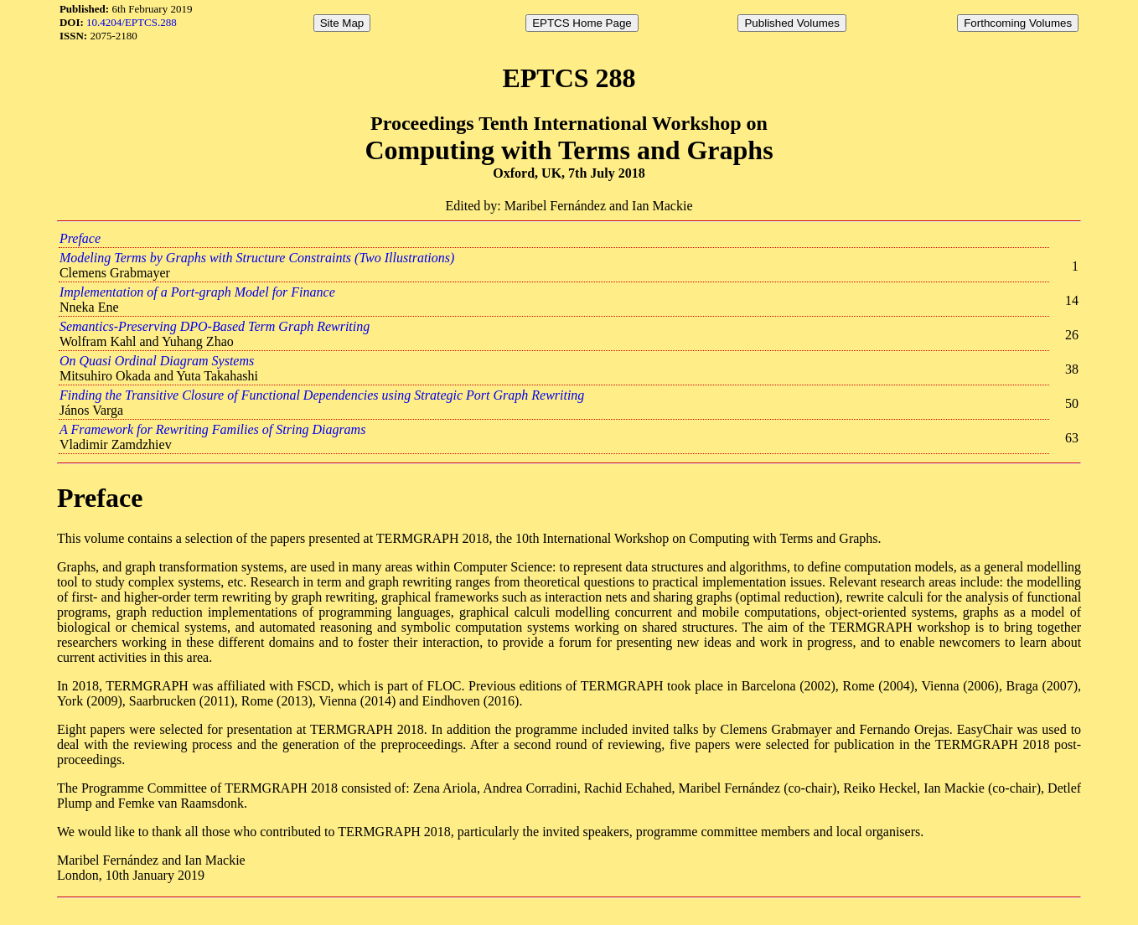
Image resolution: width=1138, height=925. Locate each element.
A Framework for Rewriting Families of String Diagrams (212, 429)
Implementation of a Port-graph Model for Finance (197, 292)
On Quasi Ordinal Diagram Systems (156, 361)
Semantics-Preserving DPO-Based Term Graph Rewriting (214, 326)
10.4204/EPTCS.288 (131, 22)
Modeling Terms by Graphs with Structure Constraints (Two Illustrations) (256, 258)
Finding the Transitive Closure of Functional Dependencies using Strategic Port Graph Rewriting (321, 395)
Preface (80, 238)
